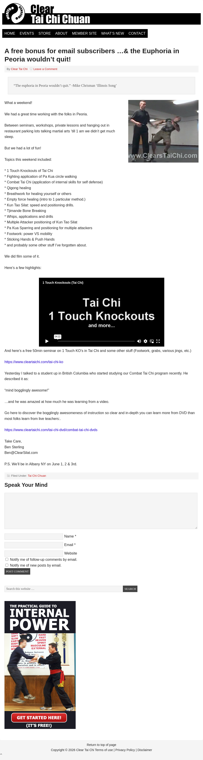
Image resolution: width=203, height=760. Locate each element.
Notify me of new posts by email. (35, 565)
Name (69, 536)
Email (68, 545)
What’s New (112, 33)
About (61, 33)
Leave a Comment (45, 69)
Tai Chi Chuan (37, 475)
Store (44, 33)
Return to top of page (101, 745)
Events (27, 33)
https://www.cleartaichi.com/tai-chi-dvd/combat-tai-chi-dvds (50, 430)
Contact (136, 33)
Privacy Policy (125, 750)
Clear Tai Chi (52, 15)
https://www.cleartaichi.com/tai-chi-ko (33, 362)
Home (9, 33)
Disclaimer (144, 750)
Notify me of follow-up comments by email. (43, 559)
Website (70, 553)
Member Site (84, 33)
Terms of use (104, 750)
